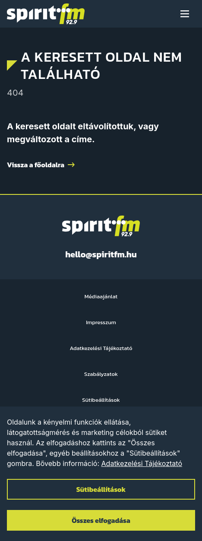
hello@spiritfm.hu (101, 254)
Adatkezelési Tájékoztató (141, 463)
